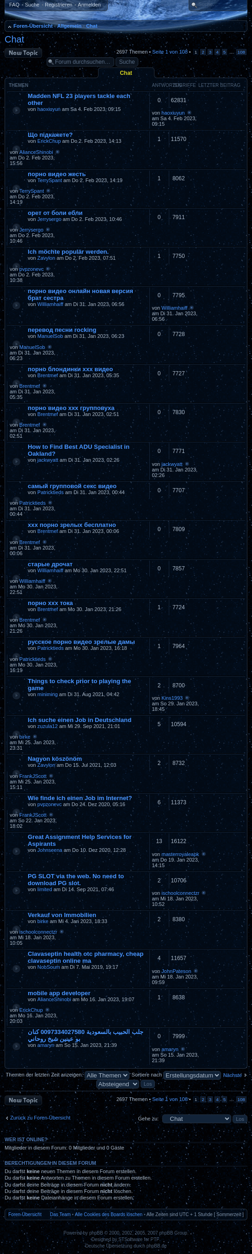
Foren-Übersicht (33, 26)
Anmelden (89, 4)
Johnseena (49, 850)
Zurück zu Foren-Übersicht (40, 1117)
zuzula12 (47, 726)
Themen (18, 85)
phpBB (96, 1233)
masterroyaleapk (180, 854)
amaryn (46, 1045)
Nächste (232, 1075)
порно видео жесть (57, 174)
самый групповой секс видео (72, 486)
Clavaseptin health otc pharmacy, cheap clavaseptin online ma (85, 957)
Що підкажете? (50, 134)
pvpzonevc (31, 269)
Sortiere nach (176, 1074)
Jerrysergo (49, 219)
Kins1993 (172, 698)
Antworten (167, 85)
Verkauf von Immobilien (62, 914)
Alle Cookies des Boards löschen (108, 1214)
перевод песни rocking (62, 329)
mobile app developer (59, 993)
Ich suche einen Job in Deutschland (79, 719)
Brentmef (47, 375)
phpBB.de (157, 1245)
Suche (32, 4)
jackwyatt (47, 460)
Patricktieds (50, 492)
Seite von (169, 52)
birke (25, 737)
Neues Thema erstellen (23, 53)
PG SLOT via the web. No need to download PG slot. (76, 880)
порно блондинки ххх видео (70, 369)
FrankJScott (33, 776)
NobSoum (48, 967)
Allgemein (69, 26)
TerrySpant (49, 180)
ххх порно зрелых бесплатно (72, 524)
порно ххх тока (50, 602)
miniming (47, 694)
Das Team (60, 1214)
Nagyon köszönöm (55, 758)
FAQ (14, 4)
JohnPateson (176, 971)
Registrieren (58, 4)
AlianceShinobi (36, 152)
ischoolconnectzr (180, 893)
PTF (155, 1239)
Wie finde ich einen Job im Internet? (80, 798)
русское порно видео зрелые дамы (81, 641)
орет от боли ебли (55, 212)
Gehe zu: (148, 1118)
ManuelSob (50, 336)
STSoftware (130, 1239)
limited (44, 889)
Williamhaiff (50, 304)
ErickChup (49, 141)
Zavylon (46, 258)
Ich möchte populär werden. (68, 251)
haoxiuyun (49, 109)
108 (241, 52)
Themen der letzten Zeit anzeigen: (67, 1074)
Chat (91, 26)
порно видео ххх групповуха (71, 407)
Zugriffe (184, 85)
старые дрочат (50, 564)
